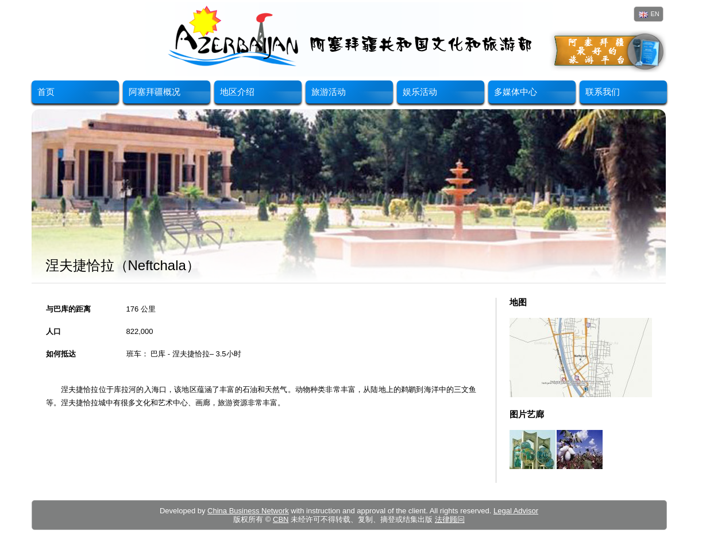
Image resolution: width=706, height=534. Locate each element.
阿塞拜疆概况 (154, 92)
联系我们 (602, 92)
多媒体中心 (515, 92)
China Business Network (248, 510)
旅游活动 (328, 92)
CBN (280, 519)
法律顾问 (450, 519)
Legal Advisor (515, 510)
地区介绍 (237, 92)
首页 (46, 92)
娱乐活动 (420, 92)
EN (649, 14)
